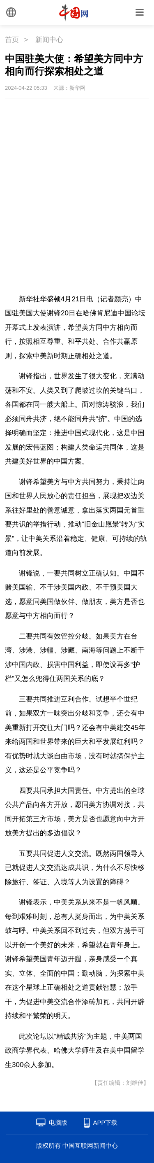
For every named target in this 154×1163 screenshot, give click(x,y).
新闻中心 (49, 40)
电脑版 (58, 1122)
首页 (12, 40)
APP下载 (105, 1122)
